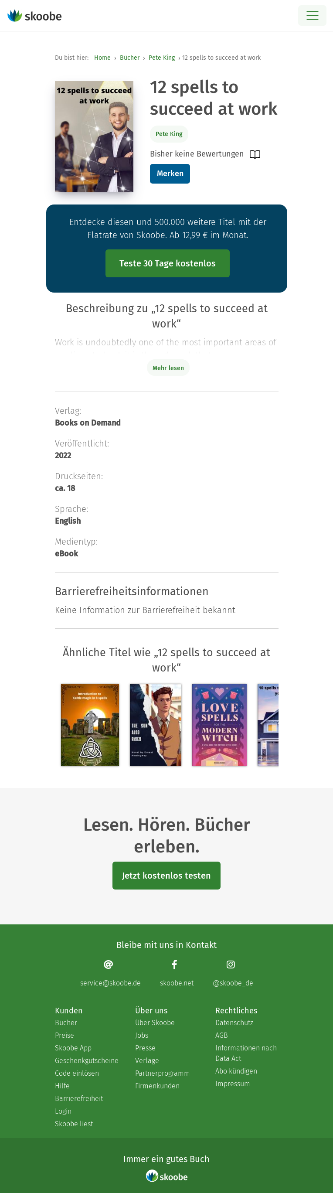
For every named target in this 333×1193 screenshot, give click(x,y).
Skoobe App (73, 1048)
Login (63, 1111)
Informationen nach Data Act (246, 1053)
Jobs (141, 1035)
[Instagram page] (233, 973)
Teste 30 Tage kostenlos (167, 263)
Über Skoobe (155, 1023)
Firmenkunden (157, 1086)
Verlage (147, 1061)
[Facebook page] (176, 973)
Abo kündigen (236, 1071)
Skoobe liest (74, 1124)
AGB (221, 1035)
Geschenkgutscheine (86, 1061)
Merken (170, 173)
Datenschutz (234, 1023)
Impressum (232, 1084)
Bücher (129, 57)
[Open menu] (312, 15)
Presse (145, 1048)
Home (102, 57)
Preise (64, 1035)
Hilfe (62, 1086)
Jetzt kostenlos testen (166, 875)
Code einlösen (77, 1073)
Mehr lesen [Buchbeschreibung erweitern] (168, 368)
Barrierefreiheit (79, 1098)
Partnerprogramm (162, 1073)
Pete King (162, 57)
